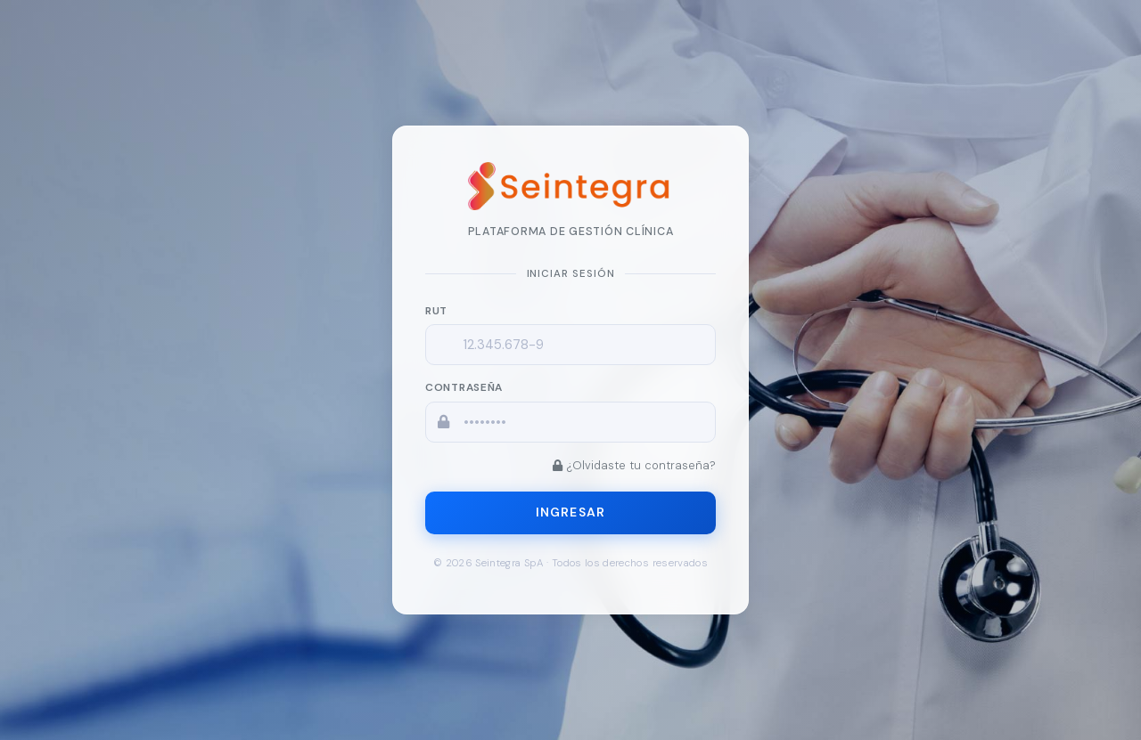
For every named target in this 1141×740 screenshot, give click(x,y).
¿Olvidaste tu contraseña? (634, 465)
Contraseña (464, 387)
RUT (436, 311)
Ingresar (570, 512)
